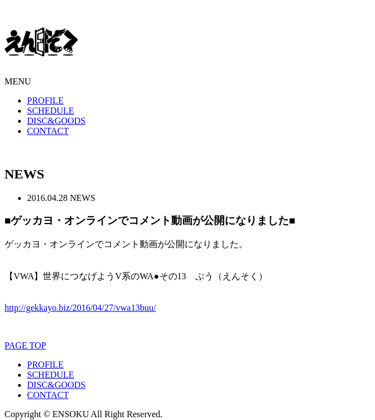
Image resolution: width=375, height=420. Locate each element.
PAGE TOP (25, 345)
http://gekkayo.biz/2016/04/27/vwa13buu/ (80, 307)
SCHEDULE (50, 110)
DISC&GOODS (56, 121)
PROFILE (45, 100)
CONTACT (48, 131)
